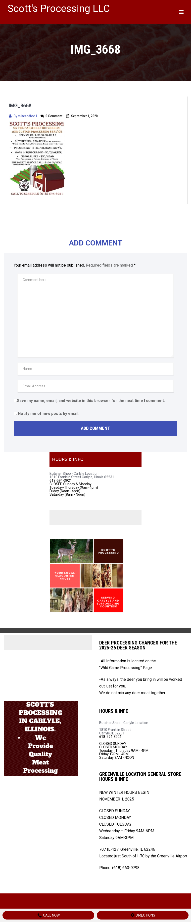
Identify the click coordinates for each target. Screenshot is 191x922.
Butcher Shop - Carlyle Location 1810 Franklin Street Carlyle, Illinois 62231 (81, 475)
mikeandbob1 (28, 116)
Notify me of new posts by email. (48, 413)
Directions (142, 915)
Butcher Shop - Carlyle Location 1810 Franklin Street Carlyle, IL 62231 (123, 728)
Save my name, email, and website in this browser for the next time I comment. (91, 400)
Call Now (48, 915)
